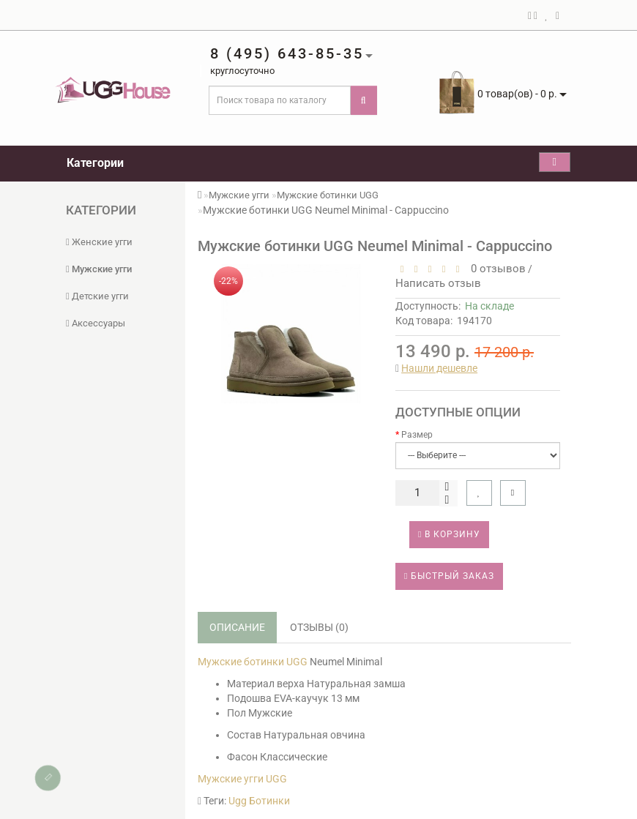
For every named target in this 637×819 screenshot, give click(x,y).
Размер (417, 435)
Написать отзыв (438, 283)
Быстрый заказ (449, 576)
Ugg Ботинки (259, 801)
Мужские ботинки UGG (328, 195)
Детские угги (97, 296)
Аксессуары (95, 323)
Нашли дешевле (439, 368)
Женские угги (99, 241)
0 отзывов (495, 268)
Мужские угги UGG (242, 779)
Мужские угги (99, 268)
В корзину (449, 534)
